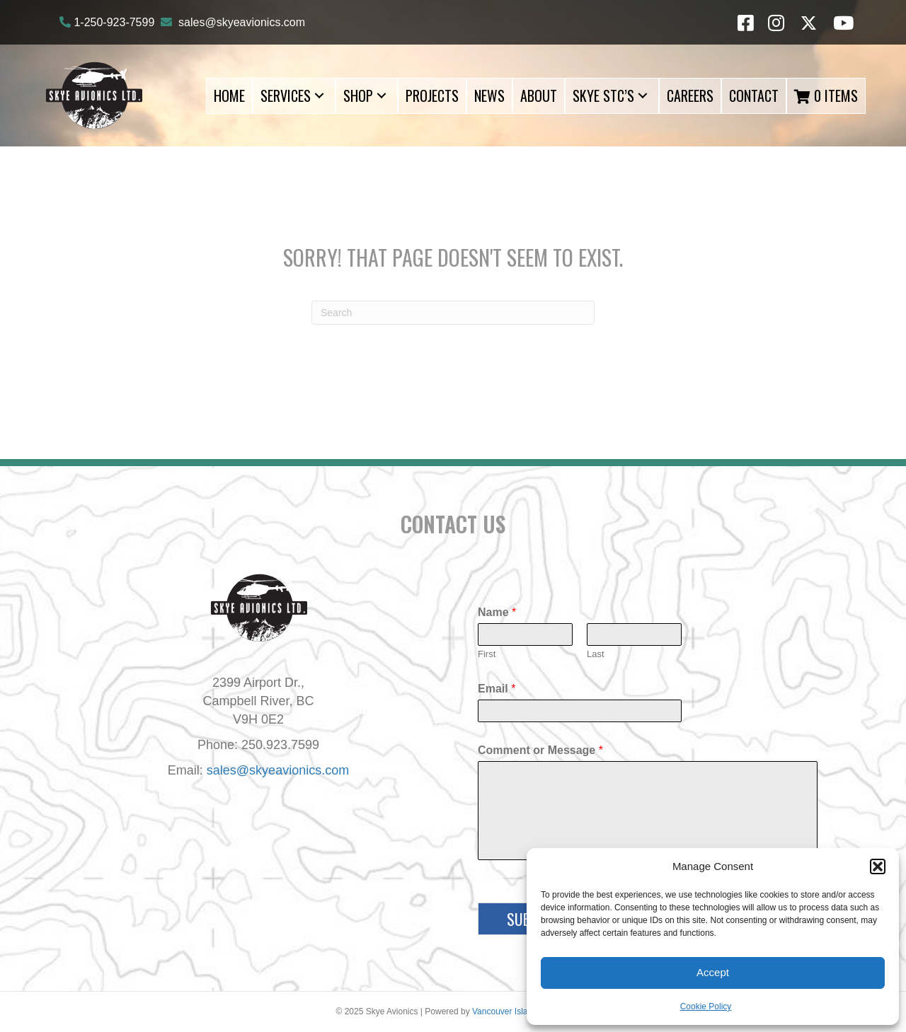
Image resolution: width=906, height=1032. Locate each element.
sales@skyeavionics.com (241, 22)
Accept (712, 972)
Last (595, 654)
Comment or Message (540, 750)
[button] (878, 866)
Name (497, 612)
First (486, 654)
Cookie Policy (706, 1006)
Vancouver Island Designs (521, 1011)
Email (496, 689)
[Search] (453, 313)
